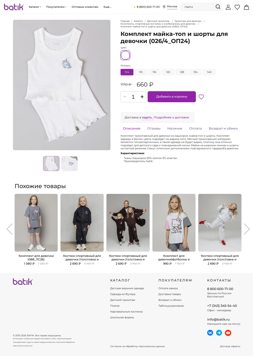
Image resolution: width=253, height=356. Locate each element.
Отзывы (154, 128)
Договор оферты (230, 346)
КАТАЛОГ (120, 280)
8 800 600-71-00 (220, 289)
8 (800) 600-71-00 (148, 6)
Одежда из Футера (122, 294)
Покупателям (56, 6)
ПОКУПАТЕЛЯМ (175, 280)
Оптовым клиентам (85, 6)
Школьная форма (122, 317)
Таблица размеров (171, 305)
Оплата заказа (168, 288)
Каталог (35, 6)
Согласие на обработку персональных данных (137, 346)
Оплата (195, 128)
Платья (115, 305)
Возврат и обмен (223, 128)
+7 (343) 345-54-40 (222, 306)
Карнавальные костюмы (126, 311)
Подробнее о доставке (171, 117)
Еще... (107, 6)
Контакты (219, 280)
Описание (132, 128)
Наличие (174, 128)
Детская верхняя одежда (127, 288)
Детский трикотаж (122, 300)
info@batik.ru (218, 319)
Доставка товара (169, 294)
